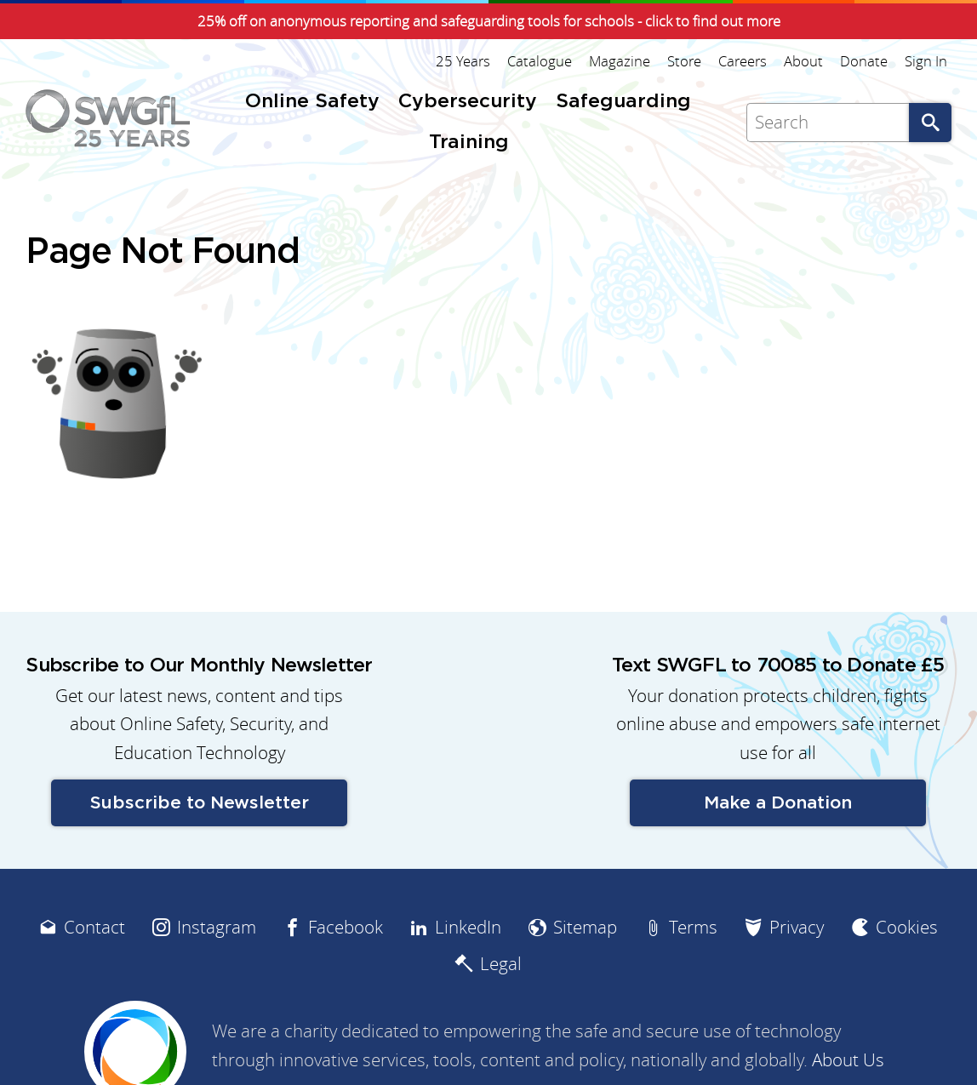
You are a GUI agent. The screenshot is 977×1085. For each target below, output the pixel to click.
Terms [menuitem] (693, 927)
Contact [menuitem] (94, 927)
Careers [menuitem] (742, 61)
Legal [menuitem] (501, 963)
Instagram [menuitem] (216, 927)
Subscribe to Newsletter (199, 803)
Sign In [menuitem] (926, 61)
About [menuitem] (803, 61)
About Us (848, 1059)
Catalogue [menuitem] (539, 61)
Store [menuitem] (684, 61)
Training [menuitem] (469, 142)
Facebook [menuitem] (345, 927)
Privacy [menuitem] (796, 927)
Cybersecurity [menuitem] (467, 101)
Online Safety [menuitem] (312, 101)
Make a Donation (778, 803)
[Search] (827, 123)
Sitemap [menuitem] (585, 927)
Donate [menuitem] (864, 61)
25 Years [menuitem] (463, 61)
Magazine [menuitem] (619, 61)
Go (930, 123)
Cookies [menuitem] (907, 927)
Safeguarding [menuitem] (623, 101)
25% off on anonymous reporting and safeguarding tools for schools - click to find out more (488, 21)
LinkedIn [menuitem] (468, 927)
